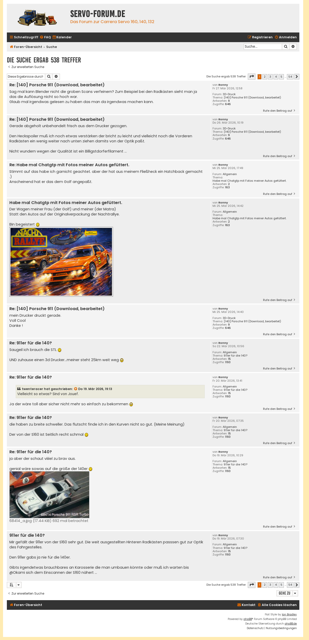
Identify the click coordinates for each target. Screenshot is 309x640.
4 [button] (276, 77)
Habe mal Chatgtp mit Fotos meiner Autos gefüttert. (249, 180)
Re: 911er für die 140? (30, 343)
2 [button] (265, 77)
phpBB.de (291, 624)
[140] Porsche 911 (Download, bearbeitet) (252, 97)
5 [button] (281, 77)
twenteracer (32, 389)
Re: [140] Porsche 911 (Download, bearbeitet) (57, 85)
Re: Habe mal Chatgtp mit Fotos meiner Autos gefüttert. (69, 165)
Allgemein (230, 174)
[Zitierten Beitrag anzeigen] (76, 389)
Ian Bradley (289, 614)
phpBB (247, 619)
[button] (251, 77)
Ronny (223, 85)
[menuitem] (45, 37)
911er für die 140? (235, 355)
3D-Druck (229, 94)
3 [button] (270, 77)
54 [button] (290, 77)
